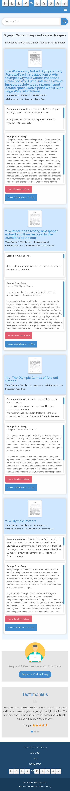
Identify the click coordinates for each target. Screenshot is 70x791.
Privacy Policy (44, 787)
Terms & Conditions (28, 787)
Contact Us (35, 764)
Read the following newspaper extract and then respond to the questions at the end (31, 234)
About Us (35, 753)
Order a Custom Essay (35, 747)
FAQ (35, 758)
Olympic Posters (24, 521)
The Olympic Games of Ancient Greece (31, 379)
